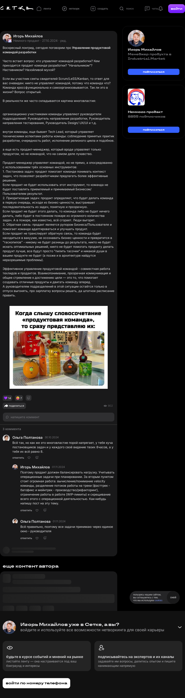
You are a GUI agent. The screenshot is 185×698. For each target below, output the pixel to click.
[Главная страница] (16, 8)
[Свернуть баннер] (179, 627)
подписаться (154, 72)
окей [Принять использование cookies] (173, 597)
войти (176, 8)
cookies (158, 600)
